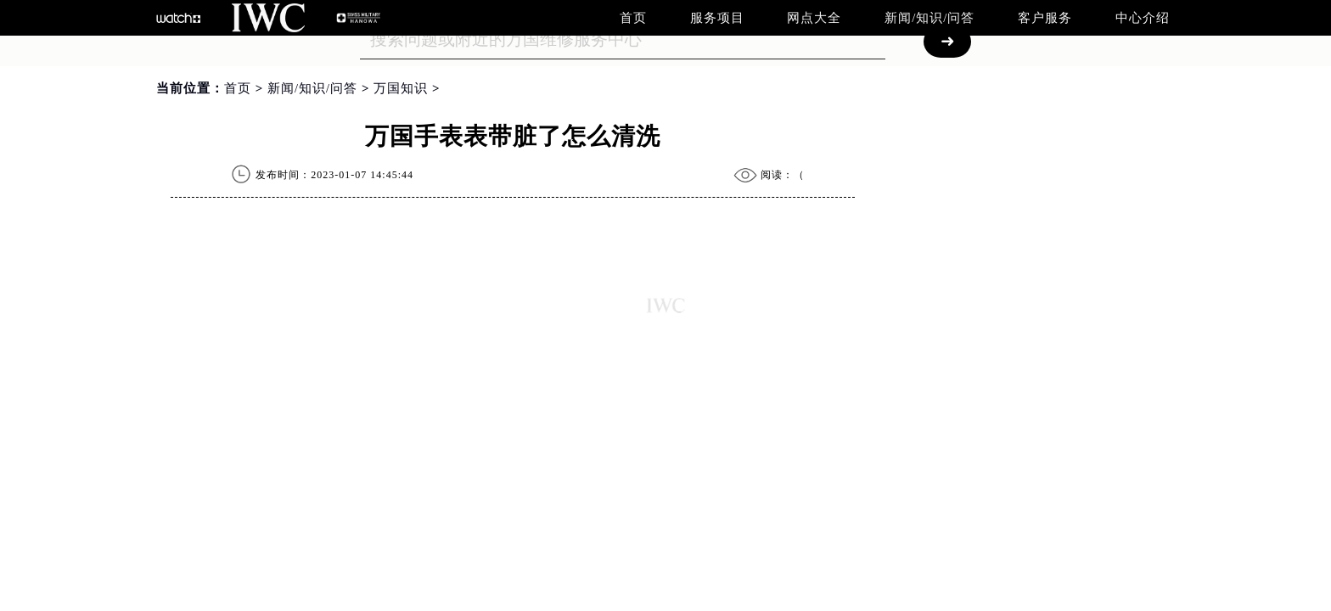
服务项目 (717, 18)
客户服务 (1045, 18)
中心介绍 (1142, 18)
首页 (633, 18)
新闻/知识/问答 (929, 18)
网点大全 (814, 18)
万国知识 (400, 88)
